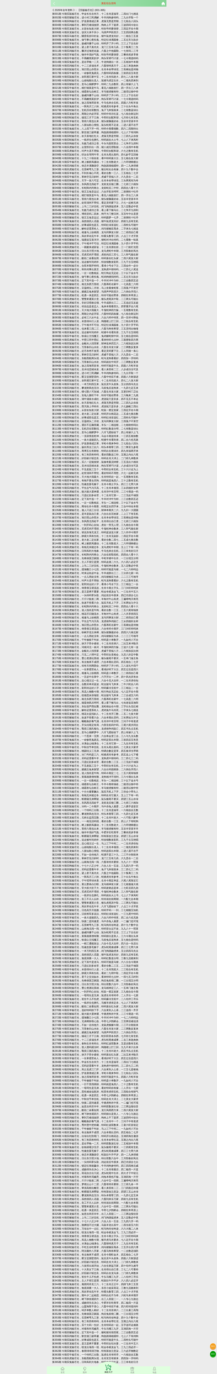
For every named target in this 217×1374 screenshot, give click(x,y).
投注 (213, 1346)
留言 (213, 1354)
